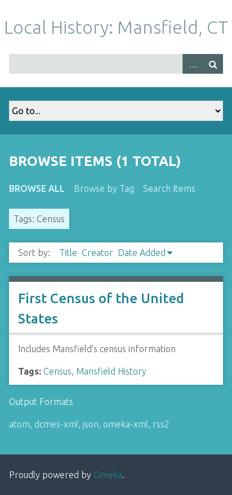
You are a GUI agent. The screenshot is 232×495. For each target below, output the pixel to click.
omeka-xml (125, 424)
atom (19, 424)
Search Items (169, 188)
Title (68, 253)
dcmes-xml (56, 424)
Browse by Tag (104, 188)
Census (57, 371)
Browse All (37, 188)
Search (213, 64)
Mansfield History (111, 371)
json (91, 424)
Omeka (107, 475)
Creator (97, 253)
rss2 (161, 424)
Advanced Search (192, 64)
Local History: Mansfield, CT (116, 27)
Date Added (142, 253)
